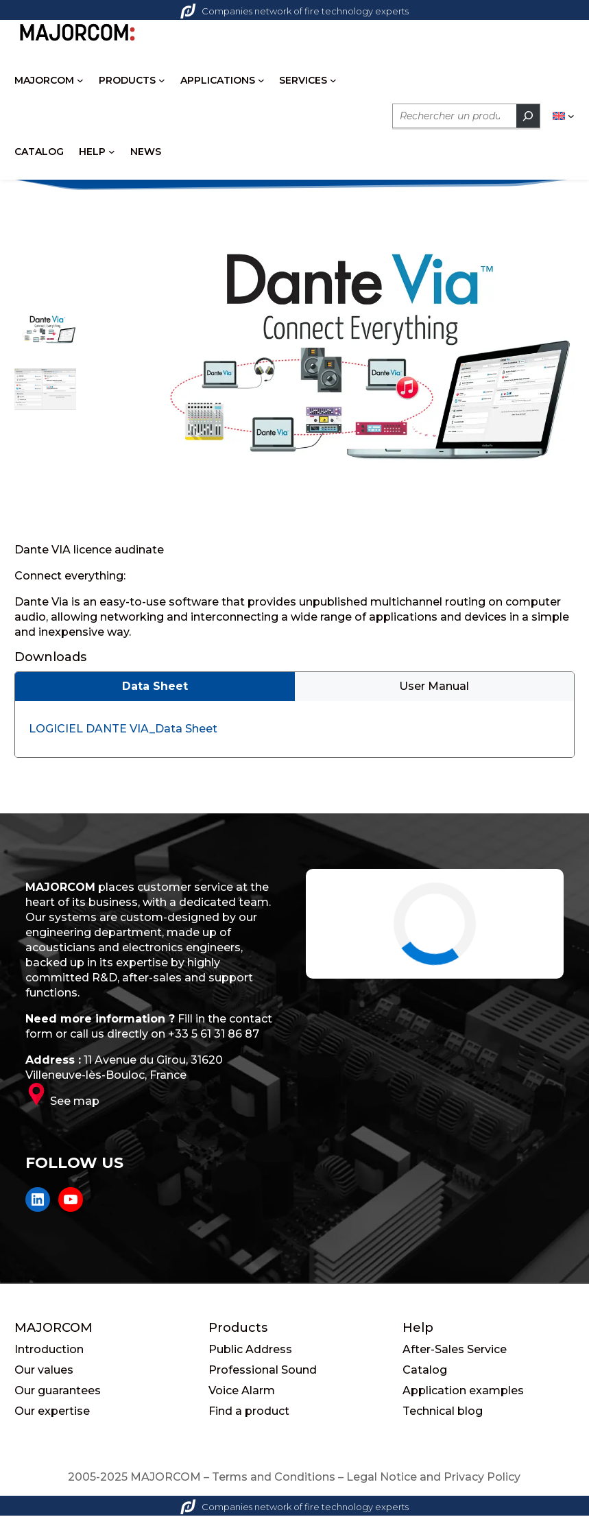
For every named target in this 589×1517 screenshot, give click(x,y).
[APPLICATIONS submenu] (261, 80)
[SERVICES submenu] (333, 80)
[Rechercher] (528, 116)
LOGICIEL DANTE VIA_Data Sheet (123, 730)
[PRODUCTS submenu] (161, 80)
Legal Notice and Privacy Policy (433, 1478)
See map (74, 1102)
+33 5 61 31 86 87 (213, 1035)
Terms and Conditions (273, 1478)
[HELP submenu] (111, 151)
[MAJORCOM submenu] (80, 80)
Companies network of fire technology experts (294, 11)
